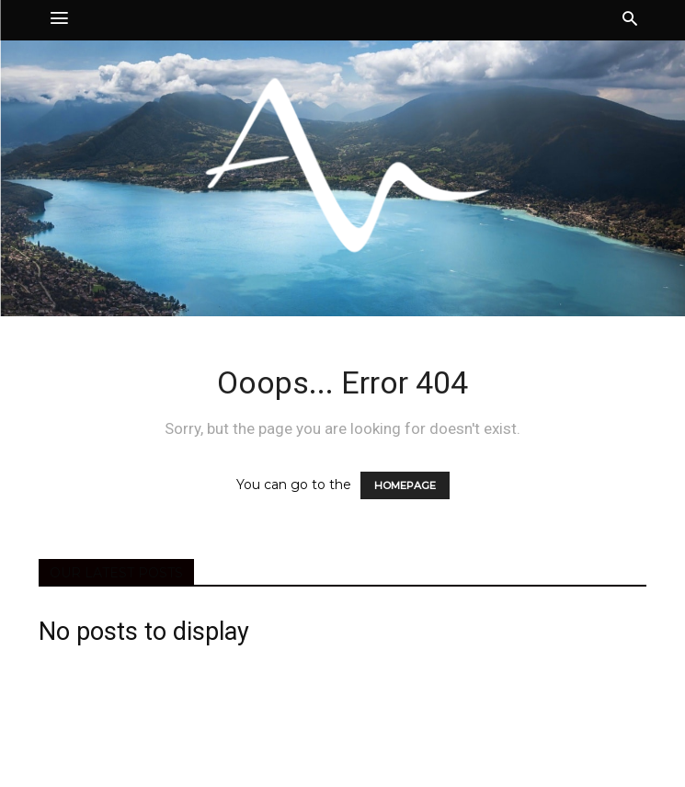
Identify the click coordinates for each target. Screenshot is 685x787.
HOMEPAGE (405, 485)
